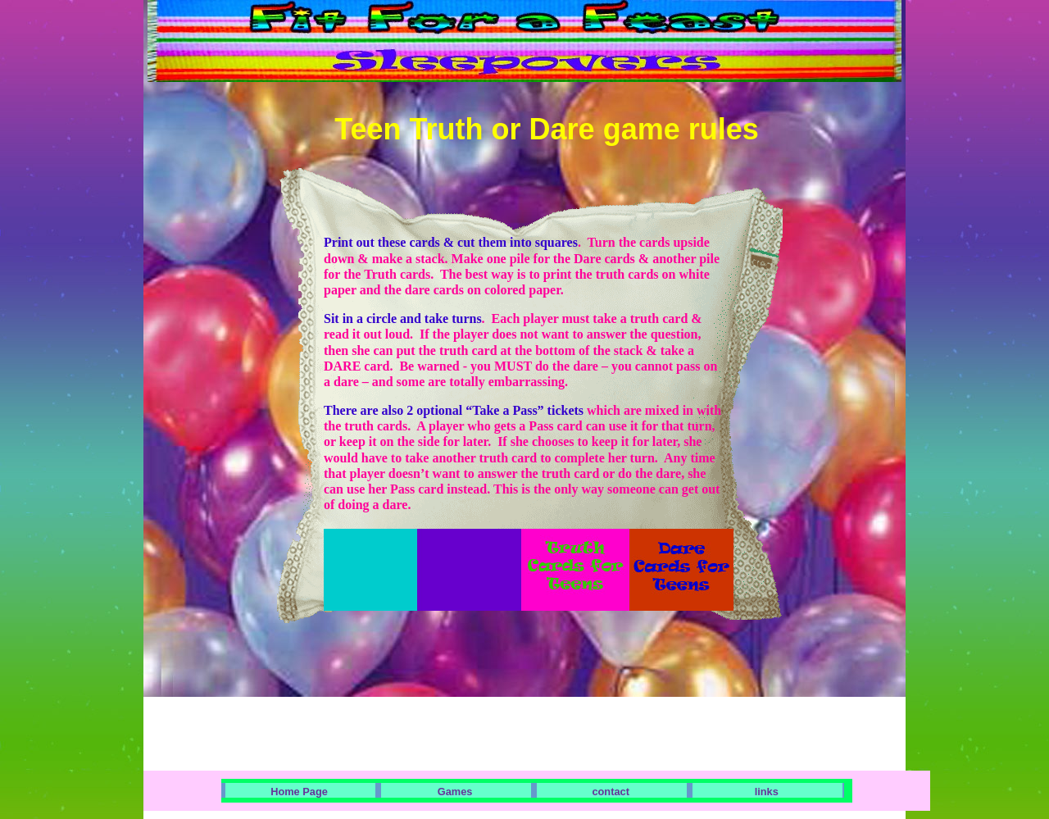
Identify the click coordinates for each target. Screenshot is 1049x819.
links (767, 791)
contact (610, 791)
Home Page (299, 791)
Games (455, 791)
